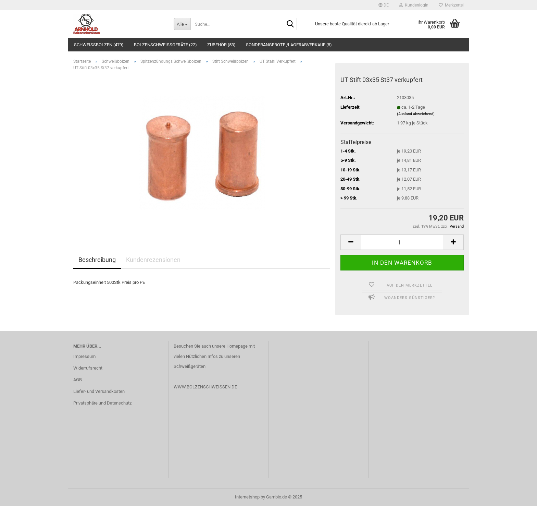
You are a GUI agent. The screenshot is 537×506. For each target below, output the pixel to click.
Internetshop (247, 496)
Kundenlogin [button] (413, 5)
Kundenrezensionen (153, 259)
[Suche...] (182, 24)
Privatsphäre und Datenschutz (102, 403)
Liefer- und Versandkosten (99, 391)
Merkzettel (451, 5)
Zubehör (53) (221, 44)
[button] (383, 5)
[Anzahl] (402, 242)
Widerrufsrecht (87, 368)
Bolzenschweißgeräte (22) (165, 44)
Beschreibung (97, 259)
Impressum (84, 356)
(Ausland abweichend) (416, 114)
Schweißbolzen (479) (99, 44)
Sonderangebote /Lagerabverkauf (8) (289, 44)
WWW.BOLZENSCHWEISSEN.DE (205, 386)
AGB (77, 379)
